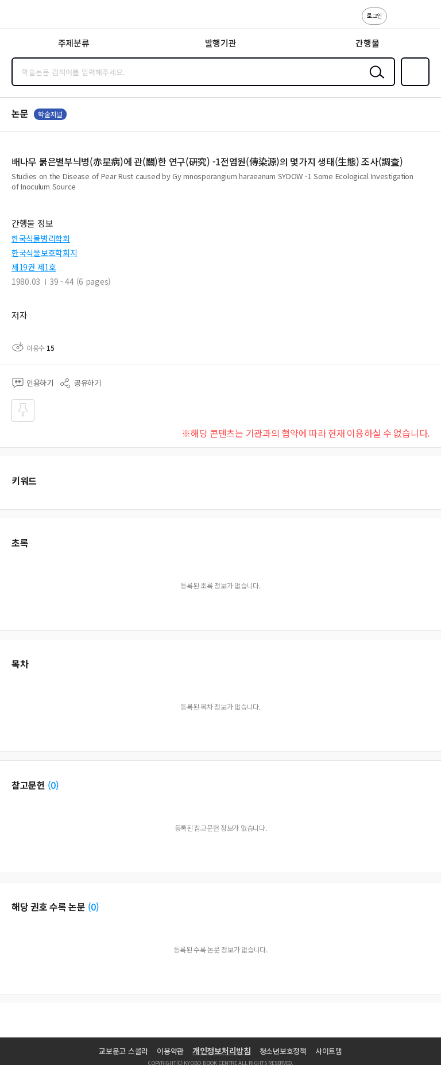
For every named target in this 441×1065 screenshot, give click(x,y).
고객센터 (399, 21)
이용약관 (170, 1050)
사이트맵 (328, 1050)
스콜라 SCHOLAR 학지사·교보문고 (34, 17)
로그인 (374, 15)
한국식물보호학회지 (44, 252)
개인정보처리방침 (221, 1050)
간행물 (367, 43)
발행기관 (221, 43)
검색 (374, 81)
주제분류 (74, 43)
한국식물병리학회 (40, 238)
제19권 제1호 (33, 267)
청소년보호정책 (283, 1050)
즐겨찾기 (413, 85)
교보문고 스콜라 (123, 1050)
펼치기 (427, 190)
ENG (423, 21)
